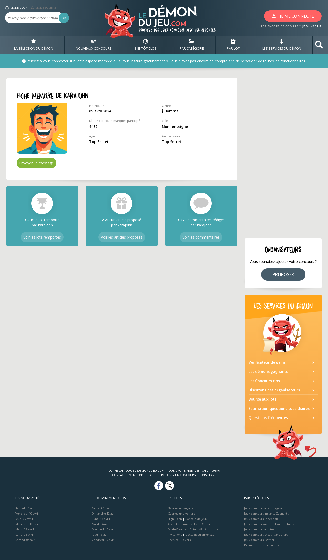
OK (63, 17)
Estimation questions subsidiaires (279, 408)
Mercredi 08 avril (27, 524)
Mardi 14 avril (101, 524)
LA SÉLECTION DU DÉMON (33, 45)
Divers (186, 540)
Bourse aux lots (262, 399)
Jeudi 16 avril (100, 534)
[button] (319, 45)
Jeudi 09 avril (24, 519)
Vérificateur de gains (267, 362)
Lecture (173, 540)
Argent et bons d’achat (183, 524)
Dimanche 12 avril (104, 513)
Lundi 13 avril (101, 519)
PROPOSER (283, 274)
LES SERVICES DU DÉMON (281, 45)
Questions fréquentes (268, 417)
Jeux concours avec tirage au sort (267, 508)
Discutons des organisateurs (274, 389)
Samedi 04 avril (25, 540)
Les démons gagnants (268, 371)
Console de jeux (196, 519)
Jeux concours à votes (259, 529)
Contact (119, 475)
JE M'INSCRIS (312, 26)
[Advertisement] (283, 155)
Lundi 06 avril (24, 534)
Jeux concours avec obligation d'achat (270, 524)
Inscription (97, 105)
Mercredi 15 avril (103, 529)
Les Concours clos (264, 380)
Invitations (175, 534)
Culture (207, 524)
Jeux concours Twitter (259, 540)
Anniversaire (171, 136)
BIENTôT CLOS (146, 45)
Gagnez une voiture (181, 513)
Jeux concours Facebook (261, 519)
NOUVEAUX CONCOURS (94, 45)
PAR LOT (233, 45)
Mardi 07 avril (24, 529)
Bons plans (207, 475)
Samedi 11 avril (25, 508)
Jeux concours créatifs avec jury (266, 534)
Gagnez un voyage (180, 508)
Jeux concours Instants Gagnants (266, 513)
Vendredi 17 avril (103, 540)
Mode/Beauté (177, 529)
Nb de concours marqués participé (114, 121)
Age (92, 136)
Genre (166, 105)
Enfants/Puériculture (204, 529)
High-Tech (175, 519)
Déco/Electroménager (200, 534)
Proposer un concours (177, 475)
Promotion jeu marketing (261, 545)
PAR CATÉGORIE (192, 45)
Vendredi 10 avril (27, 513)
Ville (165, 121)
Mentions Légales (142, 475)
